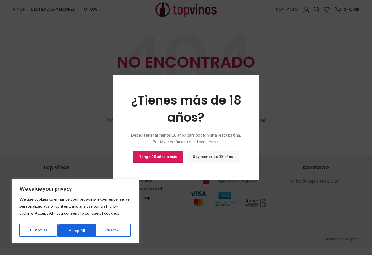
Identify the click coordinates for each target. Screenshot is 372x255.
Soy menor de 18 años (213, 156)
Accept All (113, 230)
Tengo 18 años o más (158, 156)
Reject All (76, 230)
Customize (38, 230)
